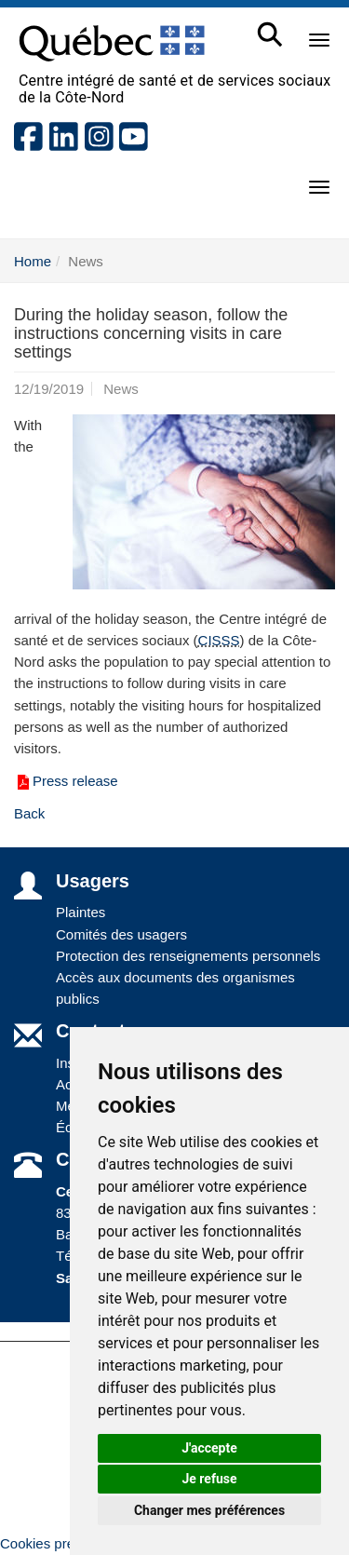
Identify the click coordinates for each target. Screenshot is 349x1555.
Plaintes (80, 912)
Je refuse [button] (208, 1478)
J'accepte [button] (209, 1447)
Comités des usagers (121, 934)
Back (29, 813)
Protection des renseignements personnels (188, 956)
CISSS (219, 640)
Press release (66, 781)
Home (32, 261)
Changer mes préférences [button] (209, 1510)
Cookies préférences (64, 1543)
